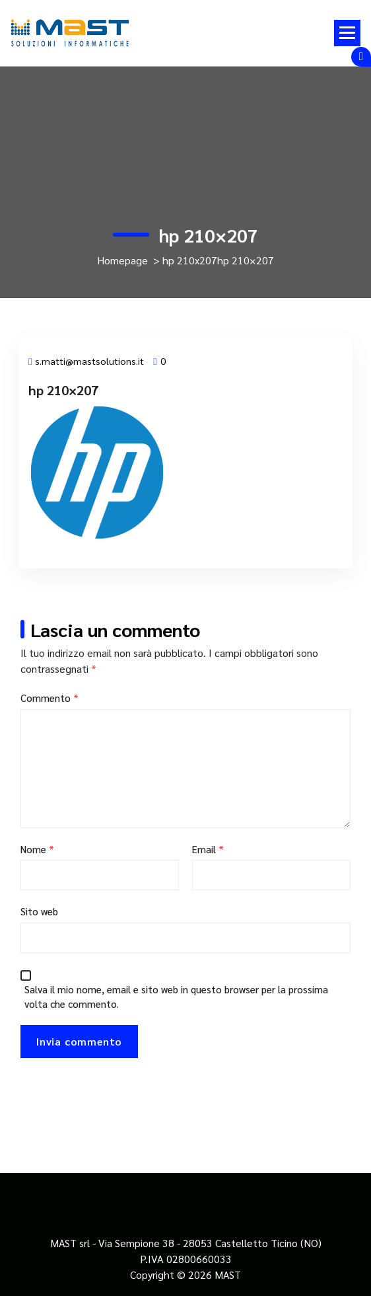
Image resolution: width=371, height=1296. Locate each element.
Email (208, 849)
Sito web (39, 911)
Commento (49, 697)
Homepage (122, 260)
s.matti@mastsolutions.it (86, 361)
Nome (37, 849)
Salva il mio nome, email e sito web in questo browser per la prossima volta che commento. (176, 996)
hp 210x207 (189, 260)
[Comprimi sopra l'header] (361, 57)
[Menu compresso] (347, 33)
